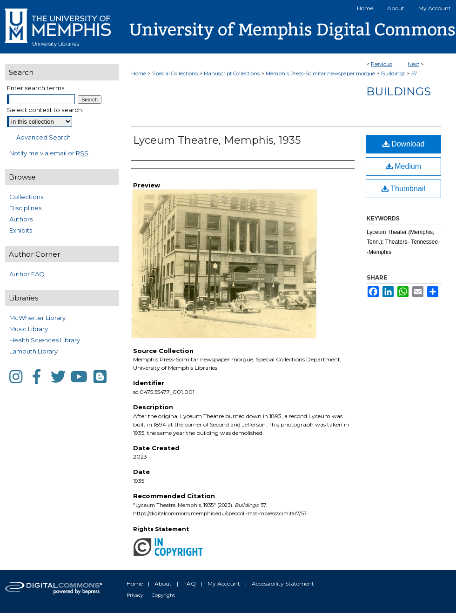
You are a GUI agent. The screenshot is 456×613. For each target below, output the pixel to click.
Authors (21, 219)
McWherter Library (37, 317)
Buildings (393, 73)
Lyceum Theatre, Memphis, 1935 (217, 140)
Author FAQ (27, 274)
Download (403, 144)
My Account (224, 583)
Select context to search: (45, 109)
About (163, 583)
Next (413, 64)
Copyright (163, 595)
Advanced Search (43, 137)
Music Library (28, 329)
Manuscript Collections (232, 73)
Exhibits (20, 230)
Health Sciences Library (44, 340)
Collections (26, 196)
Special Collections (175, 73)
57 (414, 73)
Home (138, 73)
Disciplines (25, 208)
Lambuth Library (33, 351)
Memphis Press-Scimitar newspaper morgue (320, 73)
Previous (381, 64)
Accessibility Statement (283, 583)
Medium (403, 166)
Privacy (135, 595)
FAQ (189, 583)
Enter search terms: (36, 88)
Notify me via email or (48, 153)
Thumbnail (403, 189)
